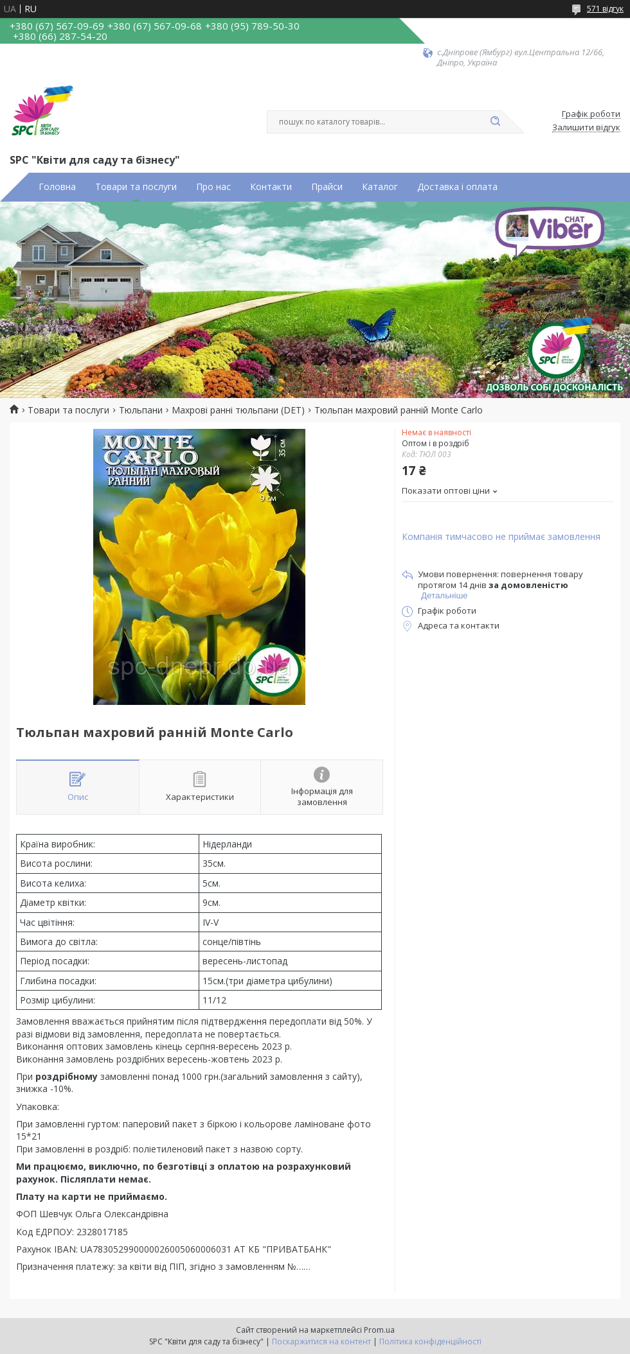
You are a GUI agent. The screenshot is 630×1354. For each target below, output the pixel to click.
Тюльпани (141, 410)
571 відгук (605, 8)
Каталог (380, 186)
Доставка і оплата (457, 186)
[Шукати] (495, 122)
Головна (57, 186)
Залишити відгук (586, 127)
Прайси (327, 186)
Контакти (271, 186)
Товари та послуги (136, 186)
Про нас (213, 186)
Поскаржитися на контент (321, 1341)
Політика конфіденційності (430, 1341)
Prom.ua (379, 1329)
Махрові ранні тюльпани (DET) (238, 410)
